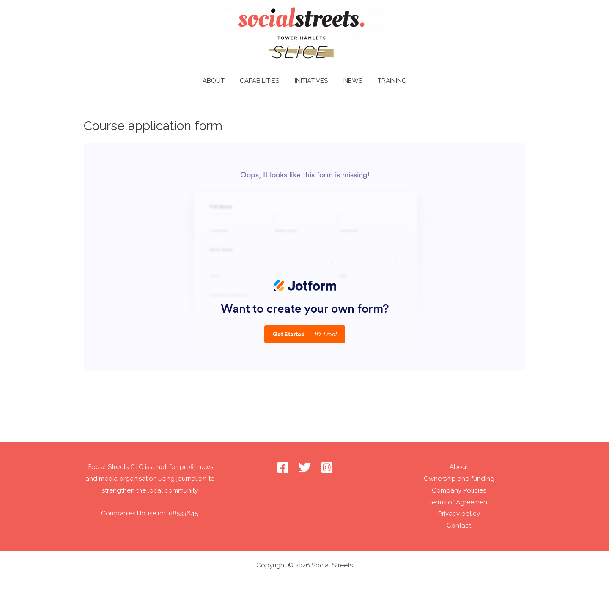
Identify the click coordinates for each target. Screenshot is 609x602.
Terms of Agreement (459, 502)
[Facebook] (283, 467)
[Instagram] (327, 467)
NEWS (349, 80)
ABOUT (219, 80)
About (459, 467)
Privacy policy (459, 514)
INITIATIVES (311, 80)
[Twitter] (305, 467)
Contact (459, 525)
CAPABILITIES (262, 80)
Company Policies (459, 490)
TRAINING (386, 80)
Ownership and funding (459, 478)
